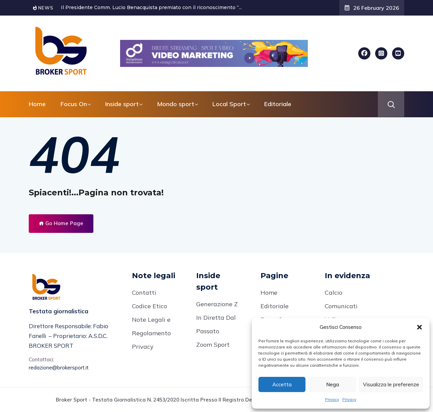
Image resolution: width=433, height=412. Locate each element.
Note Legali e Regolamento (151, 326)
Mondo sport (175, 104)
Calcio (333, 292)
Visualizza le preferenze (391, 384)
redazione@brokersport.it (59, 367)
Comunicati (341, 306)
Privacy (332, 399)
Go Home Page (61, 223)
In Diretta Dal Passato (216, 324)
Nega (332, 384)
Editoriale (277, 104)
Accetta (282, 384)
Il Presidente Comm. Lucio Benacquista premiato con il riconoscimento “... (151, 7)
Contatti (144, 292)
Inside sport (122, 104)
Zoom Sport (213, 344)
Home (37, 104)
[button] (419, 327)
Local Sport (229, 104)
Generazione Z (217, 304)
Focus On (74, 104)
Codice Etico (149, 306)
